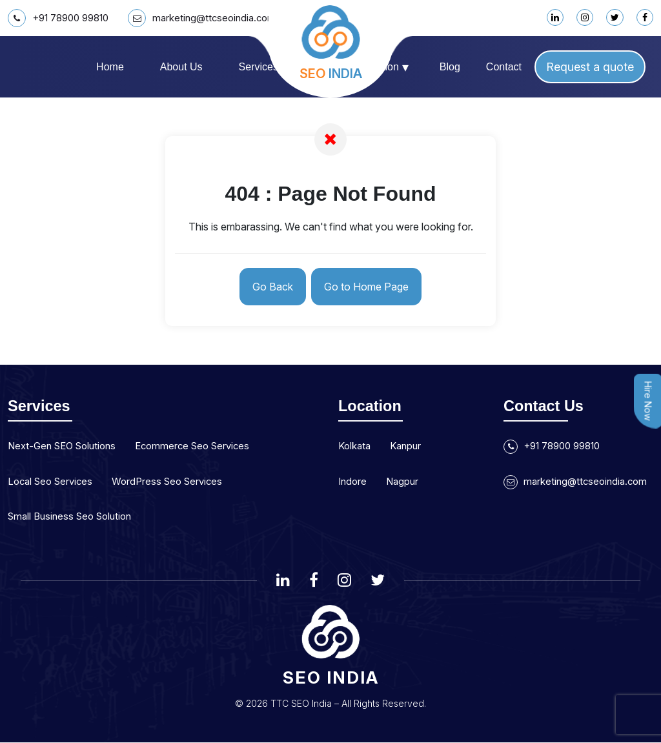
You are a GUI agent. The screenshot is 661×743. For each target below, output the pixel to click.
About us (181, 66)
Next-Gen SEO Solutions (66, 447)
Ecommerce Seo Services (204, 447)
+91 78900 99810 (63, 18)
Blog (450, 66)
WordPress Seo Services (176, 482)
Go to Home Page (369, 287)
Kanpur (409, 447)
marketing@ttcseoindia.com (214, 18)
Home (110, 66)
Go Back (269, 287)
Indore (353, 482)
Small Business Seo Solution (74, 517)
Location (384, 67)
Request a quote (590, 67)
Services (263, 67)
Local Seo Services (53, 482)
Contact (504, 66)
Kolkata (355, 447)
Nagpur (405, 482)
